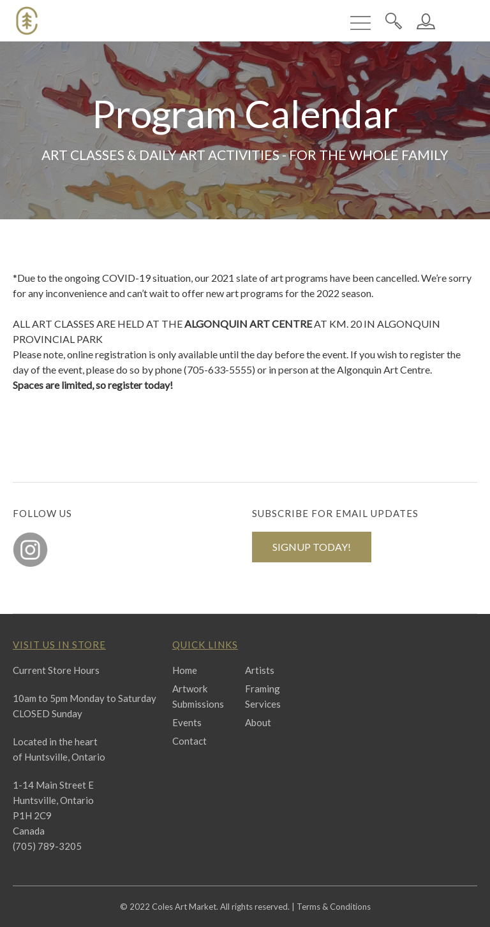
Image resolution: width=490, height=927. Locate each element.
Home (184, 670)
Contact (189, 741)
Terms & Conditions (334, 906)
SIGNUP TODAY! (311, 547)
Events (187, 722)
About (258, 722)
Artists (259, 670)
